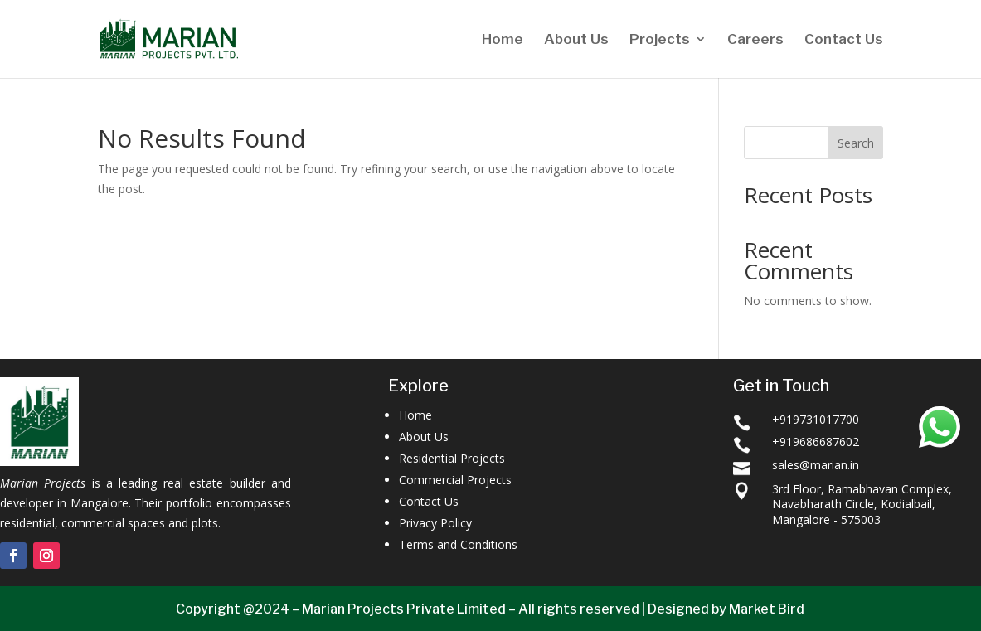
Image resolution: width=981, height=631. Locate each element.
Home (502, 40)
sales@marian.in (815, 465)
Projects (659, 40)
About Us (576, 40)
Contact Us (843, 40)
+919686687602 (815, 441)
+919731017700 (815, 419)
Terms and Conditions (458, 544)
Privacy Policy (435, 523)
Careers (755, 40)
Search (856, 143)
